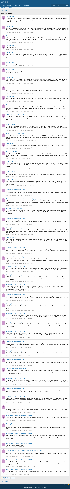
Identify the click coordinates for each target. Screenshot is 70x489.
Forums (9, 5)
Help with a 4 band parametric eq (15, 208)
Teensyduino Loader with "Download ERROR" (19, 406)
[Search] (65, 5)
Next (12, 477)
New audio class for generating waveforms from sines (21, 257)
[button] (12, 5)
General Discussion (30, 412)
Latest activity (4, 7)
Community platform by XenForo (35, 487)
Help (62, 484)
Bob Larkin (8, 23)
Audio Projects (30, 23)
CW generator (10, 16)
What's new (18, 5)
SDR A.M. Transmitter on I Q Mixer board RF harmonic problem (24, 450)
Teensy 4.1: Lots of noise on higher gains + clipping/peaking (23, 199)
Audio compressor (11, 237)
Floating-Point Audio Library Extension (17, 189)
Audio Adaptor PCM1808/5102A (15, 114)
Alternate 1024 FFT (11, 124)
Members (26, 5)
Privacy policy (57, 484)
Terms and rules (48, 484)
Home (3, 5)
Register (10, 7)
